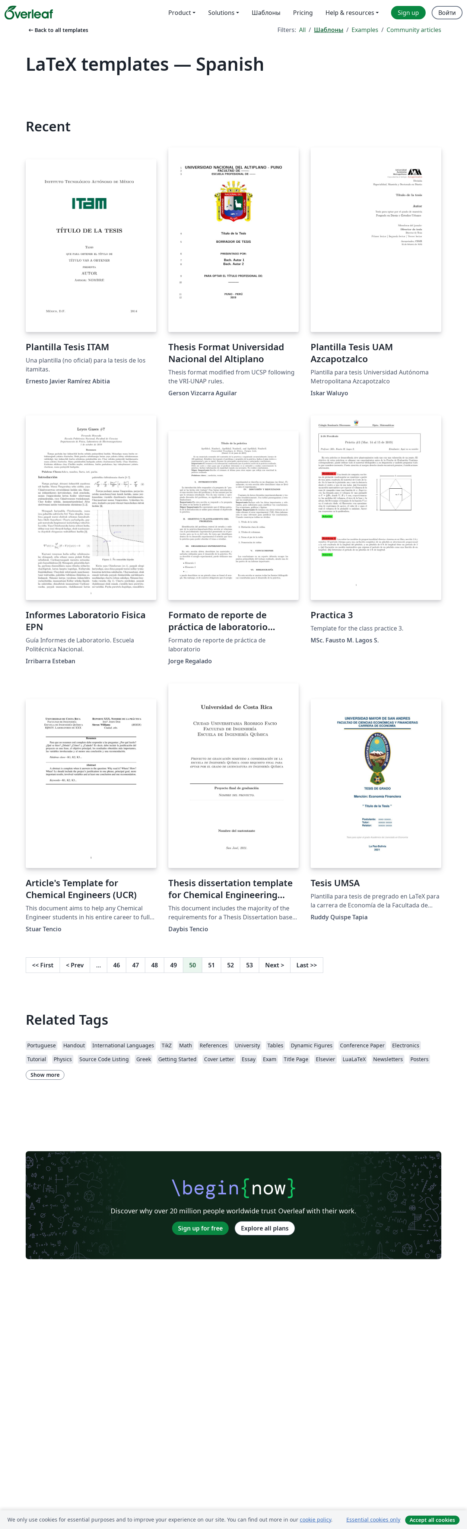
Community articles (414, 30)
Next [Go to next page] (274, 965)
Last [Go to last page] (306, 965)
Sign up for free (200, 1228)
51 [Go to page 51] (211, 965)
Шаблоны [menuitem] (266, 13)
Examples (365, 30)
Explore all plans (265, 1228)
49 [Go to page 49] (173, 965)
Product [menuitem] (179, 13)
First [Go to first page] (43, 965)
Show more (45, 1074)
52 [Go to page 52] (230, 965)
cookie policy (315, 1519)
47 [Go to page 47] (135, 965)
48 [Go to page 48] (154, 965)
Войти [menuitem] (447, 13)
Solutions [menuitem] (221, 13)
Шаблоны (328, 30)
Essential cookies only (373, 1519)
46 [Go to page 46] (116, 965)
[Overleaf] (28, 12)
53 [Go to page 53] (249, 965)
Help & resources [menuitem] (349, 13)
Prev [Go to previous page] (75, 965)
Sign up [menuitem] (408, 13)
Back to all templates (57, 29)
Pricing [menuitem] (303, 13)
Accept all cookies (432, 1519)
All (302, 30)
